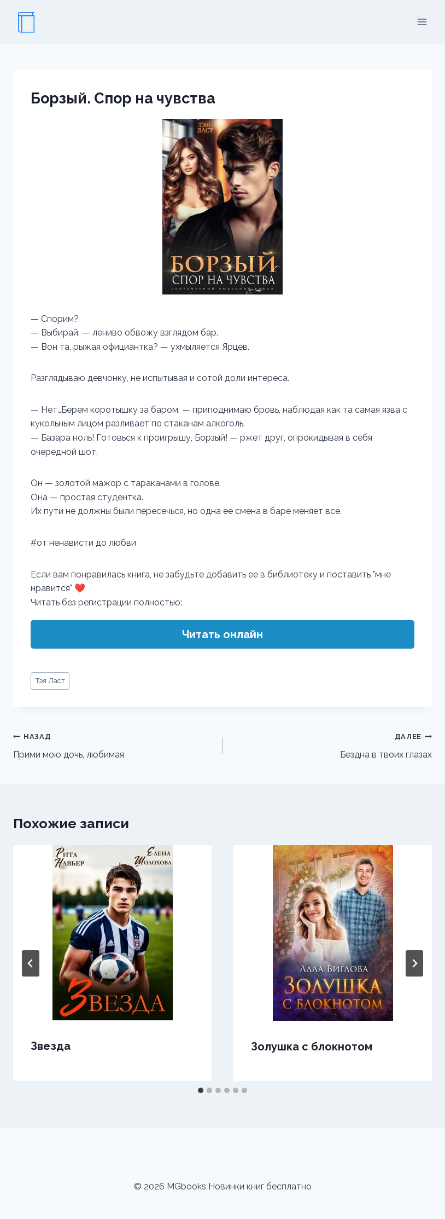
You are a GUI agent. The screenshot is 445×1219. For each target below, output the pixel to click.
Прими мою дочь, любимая (113, 744)
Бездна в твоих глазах (331, 744)
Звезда (51, 1046)
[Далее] (414, 963)
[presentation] (112, 932)
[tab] (200, 1090)
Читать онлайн (222, 634)
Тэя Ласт (50, 681)
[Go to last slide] (30, 963)
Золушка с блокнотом (311, 1046)
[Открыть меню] (422, 21)
